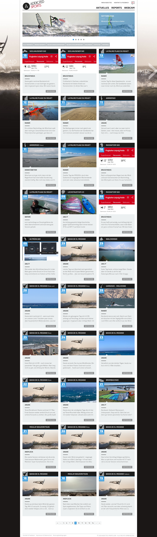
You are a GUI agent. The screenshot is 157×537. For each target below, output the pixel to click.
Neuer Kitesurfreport (75, 44)
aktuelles (102, 7)
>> (99, 523)
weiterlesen (51, 91)
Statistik (97, 44)
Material (105, 44)
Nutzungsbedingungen (60, 535)
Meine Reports (40, 44)
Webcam (129, 7)
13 (89, 523)
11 (82, 523)
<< (57, 523)
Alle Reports (28, 44)
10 (79, 523)
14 (93, 523)
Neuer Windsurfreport (56, 44)
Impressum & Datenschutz (44, 535)
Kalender (88, 44)
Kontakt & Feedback (121, 2)
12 (85, 523)
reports (116, 7)
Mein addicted (106, 2)
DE (133, 2)
